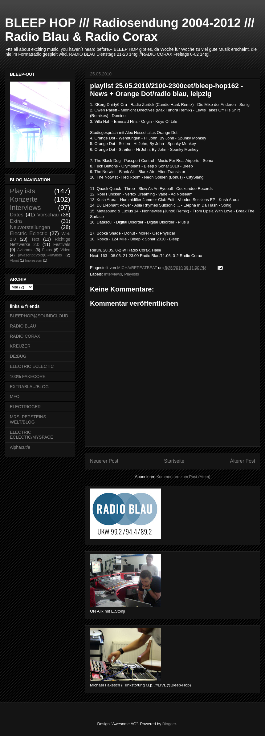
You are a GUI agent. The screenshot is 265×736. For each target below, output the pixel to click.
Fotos (47, 250)
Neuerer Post (104, 461)
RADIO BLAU (23, 326)
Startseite (174, 461)
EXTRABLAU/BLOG (29, 386)
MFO (14, 396)
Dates (16, 215)
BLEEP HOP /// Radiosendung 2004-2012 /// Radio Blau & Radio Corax (130, 29)
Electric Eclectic (28, 233)
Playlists (131, 274)
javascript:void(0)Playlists (40, 255)
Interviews (113, 274)
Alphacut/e (20, 447)
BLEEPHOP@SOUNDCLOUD (39, 315)
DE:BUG (18, 356)
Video (65, 250)
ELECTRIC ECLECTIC (32, 366)
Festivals (61, 244)
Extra (16, 221)
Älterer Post (242, 461)
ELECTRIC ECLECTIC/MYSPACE (31, 435)
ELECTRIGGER (25, 406)
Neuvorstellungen (30, 227)
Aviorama (25, 250)
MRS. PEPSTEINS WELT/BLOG (28, 419)
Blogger (169, 724)
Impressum (33, 260)
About (14, 260)
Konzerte (24, 199)
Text (35, 239)
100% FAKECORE (28, 376)
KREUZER (20, 346)
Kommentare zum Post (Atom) (183, 476)
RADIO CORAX (25, 336)
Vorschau (48, 215)
